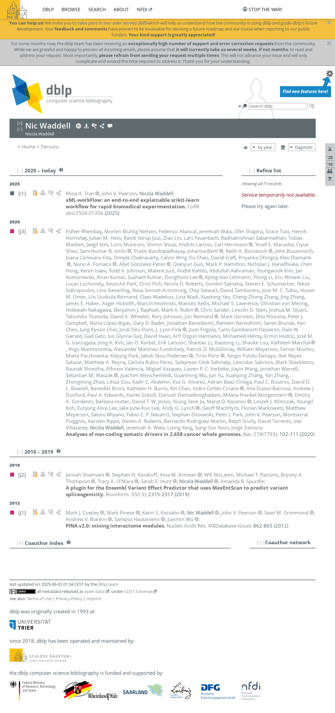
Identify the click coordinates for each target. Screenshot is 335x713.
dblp (48, 9)
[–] (252, 170)
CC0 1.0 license (138, 591)
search (97, 9)
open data (94, 591)
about (121, 9)
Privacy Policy (69, 598)
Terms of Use (39, 598)
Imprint (94, 598)
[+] (260, 542)
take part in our (112, 23)
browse (71, 9)
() (260, 434)
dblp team (108, 584)
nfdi (142, 9)
